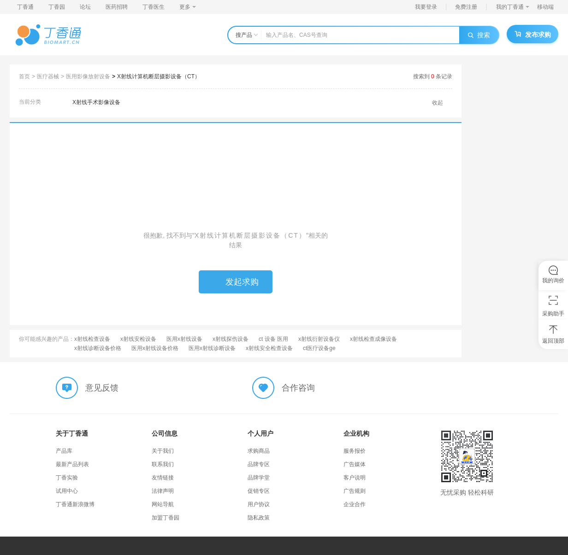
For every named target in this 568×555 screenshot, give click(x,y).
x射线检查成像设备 (373, 339)
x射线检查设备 (92, 339)
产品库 (64, 451)
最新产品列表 (72, 464)
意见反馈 (101, 387)
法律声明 (163, 491)
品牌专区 (259, 464)
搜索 (479, 35)
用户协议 (259, 504)
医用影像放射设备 (88, 76)
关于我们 (163, 451)
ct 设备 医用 (273, 339)
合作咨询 (298, 387)
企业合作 (354, 504)
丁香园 (56, 7)
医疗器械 (48, 76)
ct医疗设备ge (319, 348)
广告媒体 (354, 464)
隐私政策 (259, 517)
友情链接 (163, 477)
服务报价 (354, 451)
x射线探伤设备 (230, 339)
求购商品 (259, 451)
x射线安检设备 (138, 339)
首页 (24, 76)
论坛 (85, 7)
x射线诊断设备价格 (97, 348)
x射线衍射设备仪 (319, 339)
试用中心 (67, 491)
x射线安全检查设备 (269, 348)
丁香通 (25, 7)
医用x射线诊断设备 (212, 348)
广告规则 (354, 491)
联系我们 (163, 464)
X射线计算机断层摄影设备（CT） (158, 76)
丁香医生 (153, 7)
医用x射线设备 (184, 339)
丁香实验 (67, 477)
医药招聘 (117, 7)
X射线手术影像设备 (96, 102)
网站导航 (163, 504)
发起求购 (236, 281)
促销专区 (259, 491)
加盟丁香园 (165, 517)
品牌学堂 (259, 477)
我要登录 (426, 7)
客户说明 (354, 477)
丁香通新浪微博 (75, 504)
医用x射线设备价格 (154, 348)
